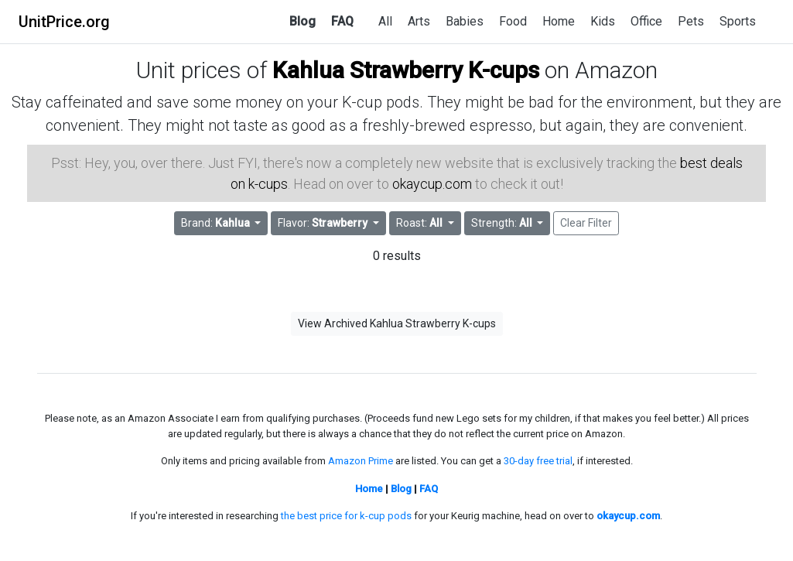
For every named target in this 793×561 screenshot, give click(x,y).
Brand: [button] (216, 223)
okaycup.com (432, 184)
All (385, 21)
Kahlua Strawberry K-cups (405, 70)
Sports (738, 21)
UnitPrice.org (64, 21)
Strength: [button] (503, 223)
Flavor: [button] (324, 223)
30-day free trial (538, 461)
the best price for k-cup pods (346, 516)
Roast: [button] (420, 223)
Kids (602, 21)
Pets (691, 21)
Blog (302, 21)
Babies (465, 21)
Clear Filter (586, 223)
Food (513, 21)
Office (646, 21)
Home (558, 21)
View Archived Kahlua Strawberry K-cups (397, 323)
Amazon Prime (360, 461)
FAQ (342, 21)
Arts (419, 21)
